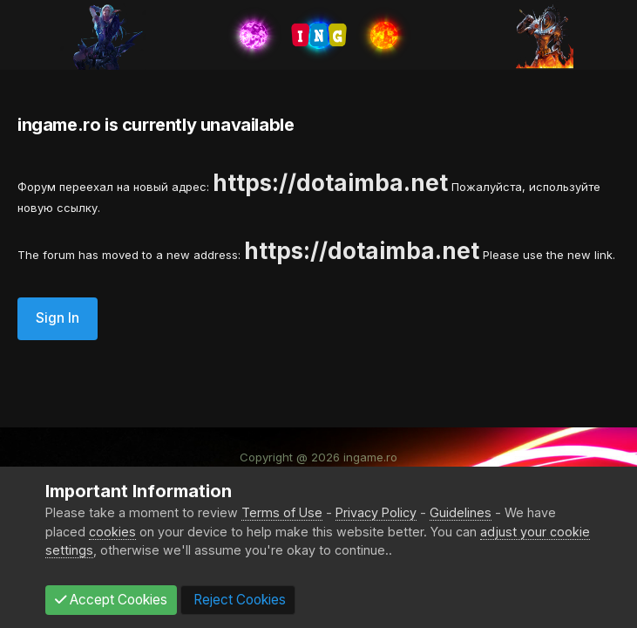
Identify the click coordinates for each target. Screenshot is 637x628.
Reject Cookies (238, 599)
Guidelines (460, 512)
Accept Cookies (111, 599)
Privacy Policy (376, 512)
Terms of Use (281, 512)
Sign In (57, 318)
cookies (112, 531)
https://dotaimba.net (330, 182)
